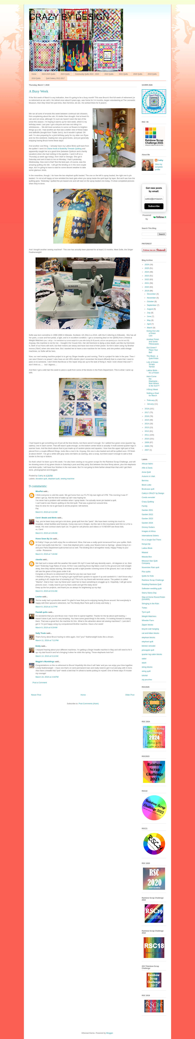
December (152, 294)
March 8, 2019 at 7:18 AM (46, 554)
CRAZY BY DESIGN (69, 17)
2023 (147, 276)
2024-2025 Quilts (48, 74)
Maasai (145, 552)
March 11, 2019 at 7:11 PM (47, 640)
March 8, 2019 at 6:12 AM (46, 512)
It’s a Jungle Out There (151, 540)
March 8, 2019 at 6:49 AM (46, 533)
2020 (147, 287)
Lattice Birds (147, 548)
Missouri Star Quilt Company (149, 562)
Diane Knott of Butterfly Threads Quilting (64, 148)
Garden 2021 (147, 510)
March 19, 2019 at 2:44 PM (47, 677)
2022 (147, 279)
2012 (147, 431)
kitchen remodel (148, 646)
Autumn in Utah (148, 476)
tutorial (145, 675)
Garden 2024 (147, 523)
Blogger (109, 1033)
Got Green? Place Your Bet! (152, 349)
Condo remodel (148, 497)
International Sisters (150, 535)
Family (144, 506)
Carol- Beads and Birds (46, 518)
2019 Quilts (152, 74)
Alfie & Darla (147, 468)
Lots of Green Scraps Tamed (152, 364)
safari (144, 658)
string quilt (146, 671)
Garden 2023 (147, 518)
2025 (147, 268)
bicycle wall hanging (150, 629)
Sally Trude (41, 633)
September (152, 305)
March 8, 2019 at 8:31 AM (46, 591)
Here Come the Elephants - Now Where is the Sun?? (152, 381)
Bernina (145, 480)
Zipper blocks (147, 625)
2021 (147, 283)
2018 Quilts (36, 78)
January (150, 404)
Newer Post (36, 695)
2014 (147, 423)
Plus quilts (146, 572)
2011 (147, 435)
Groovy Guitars (148, 527)
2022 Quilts (108, 74)
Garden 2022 (147, 514)
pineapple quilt (148, 650)
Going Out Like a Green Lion (152, 333)
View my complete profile (159, 167)
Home (34, 74)
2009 (147, 442)
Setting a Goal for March (152, 394)
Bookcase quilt (148, 489)
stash (144, 663)
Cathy (160, 160)
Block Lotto (146, 485)
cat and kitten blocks (150, 633)
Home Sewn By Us (44, 539)
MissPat (39, 491)
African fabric (147, 464)
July (149, 313)
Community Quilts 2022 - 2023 (87, 74)
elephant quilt (53, 479)
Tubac (144, 608)
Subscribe (154, 206)
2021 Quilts (123, 74)
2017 (147, 412)
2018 (147, 409)
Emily (38, 646)
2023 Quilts (65, 74)
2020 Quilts (137, 74)
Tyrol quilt (146, 612)
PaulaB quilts (42, 612)
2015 (147, 420)
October (150, 301)
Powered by (154, 217)
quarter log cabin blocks (152, 654)
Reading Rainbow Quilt (151, 584)
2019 (147, 291)
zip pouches (147, 679)
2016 (147, 416)
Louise (39, 597)
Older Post (129, 695)
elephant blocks (148, 637)
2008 (147, 446)
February (151, 400)
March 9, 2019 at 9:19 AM (46, 627)
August (150, 309)
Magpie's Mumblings (45, 661)
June (149, 316)
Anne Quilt (146, 472)
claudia (39, 559)
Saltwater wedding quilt (152, 588)
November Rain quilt (150, 567)
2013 (147, 427)
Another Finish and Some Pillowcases (152, 341)
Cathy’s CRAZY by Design (153, 493)
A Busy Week (152, 389)
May (149, 320)
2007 (147, 450)
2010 (147, 439)
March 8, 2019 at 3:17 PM (46, 607)
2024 (147, 272)
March (150, 328)
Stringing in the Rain (150, 603)
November (152, 298)
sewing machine (67, 479)
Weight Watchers (149, 616)
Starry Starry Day (149, 593)
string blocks (147, 667)
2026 (147, 264)
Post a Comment (40, 682)
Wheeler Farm (148, 620)
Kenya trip (146, 544)
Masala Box (147, 557)
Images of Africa (148, 531)
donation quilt (41, 479)
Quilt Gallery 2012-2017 (55, 78)
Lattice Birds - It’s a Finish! (152, 371)
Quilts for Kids (148, 576)
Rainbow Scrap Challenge (153, 580)
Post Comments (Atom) (89, 703)
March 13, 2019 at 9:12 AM (47, 656)
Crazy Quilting (148, 502)
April (149, 324)
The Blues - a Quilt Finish (152, 357)
